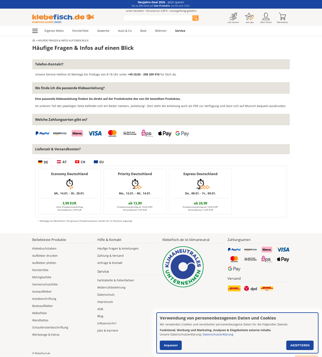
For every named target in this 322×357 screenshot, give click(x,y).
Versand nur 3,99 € (244, 353)
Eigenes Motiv (54, 31)
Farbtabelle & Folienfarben (115, 280)
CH (80, 162)
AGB (100, 309)
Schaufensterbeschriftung (50, 327)
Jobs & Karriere (107, 330)
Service (180, 31)
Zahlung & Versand (110, 256)
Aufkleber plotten (44, 263)
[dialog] (237, 333)
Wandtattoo (40, 320)
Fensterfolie (80, 31)
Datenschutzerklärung (218, 334)
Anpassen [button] (171, 345)
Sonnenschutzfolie (45, 284)
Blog (100, 316)
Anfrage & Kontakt (109, 263)
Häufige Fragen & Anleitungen (118, 248)
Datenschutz (106, 295)
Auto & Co (125, 31)
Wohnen (161, 31)
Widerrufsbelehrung (111, 287)
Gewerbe (103, 31)
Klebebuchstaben (44, 248)
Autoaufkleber (42, 291)
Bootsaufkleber (42, 306)
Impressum (105, 302)
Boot (143, 31)
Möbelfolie (39, 313)
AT (62, 162)
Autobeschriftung (44, 299)
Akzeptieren (299, 345)
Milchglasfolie (41, 277)
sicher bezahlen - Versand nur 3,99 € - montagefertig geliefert (161, 11)
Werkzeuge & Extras (46, 334)
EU (99, 162)
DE (43, 162)
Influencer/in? (106, 323)
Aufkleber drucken (45, 256)
